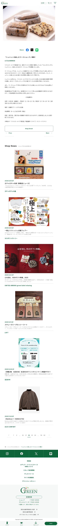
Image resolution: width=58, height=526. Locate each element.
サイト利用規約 (29, 477)
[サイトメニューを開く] (55, 3)
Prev (10, 133)
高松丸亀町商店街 (28, 512)
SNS (50, 523)
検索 (50, 3)
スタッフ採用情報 (28, 470)
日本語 (42, 3)
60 (44, 435)
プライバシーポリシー (29, 481)
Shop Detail (29, 128)
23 (32, 435)
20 (23, 435)
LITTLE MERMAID (10, 60)
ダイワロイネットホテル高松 (28, 514)
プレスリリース (29, 474)
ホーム (5, 446)
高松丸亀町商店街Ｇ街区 (28, 509)
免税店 (29, 461)
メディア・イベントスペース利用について (29, 465)
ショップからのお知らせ (13, 446)
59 (41, 435)
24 (35, 435)
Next (47, 133)
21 (26, 435)
